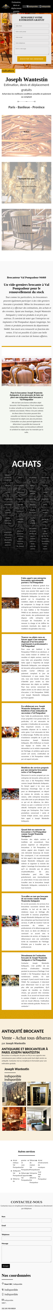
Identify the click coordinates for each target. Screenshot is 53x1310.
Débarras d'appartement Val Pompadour (23, 1176)
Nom (3, 1216)
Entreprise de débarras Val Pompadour (32, 1178)
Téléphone (5, 1234)
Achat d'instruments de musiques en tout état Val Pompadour (40, 1169)
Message (5, 1243)
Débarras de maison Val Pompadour (32, 1165)
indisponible (33, 6)
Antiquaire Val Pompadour (15, 1173)
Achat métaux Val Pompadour (15, 1163)
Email (4, 1225)
